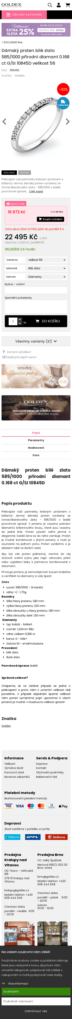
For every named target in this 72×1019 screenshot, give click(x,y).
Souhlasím (11, 991)
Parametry (36, 440)
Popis (36, 433)
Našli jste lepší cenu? (19, 357)
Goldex (20, 75)
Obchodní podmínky (50, 772)
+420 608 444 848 (51, 882)
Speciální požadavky (18, 298)
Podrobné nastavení (18, 1001)
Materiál (11, 268)
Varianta (12, 260)
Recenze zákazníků (17, 777)
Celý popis (36, 191)
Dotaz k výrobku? (16, 352)
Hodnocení (36, 448)
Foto (36, 455)
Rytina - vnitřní (15, 284)
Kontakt (41, 768)
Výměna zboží (13, 768)
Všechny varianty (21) (36, 341)
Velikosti (9, 764)
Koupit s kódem (50, 219)
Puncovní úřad (14, 772)
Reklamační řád (46, 777)
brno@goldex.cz (48, 877)
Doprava (41, 764)
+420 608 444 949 (18, 896)
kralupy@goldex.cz (16, 890)
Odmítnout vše (36, 1011)
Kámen (11, 277)
